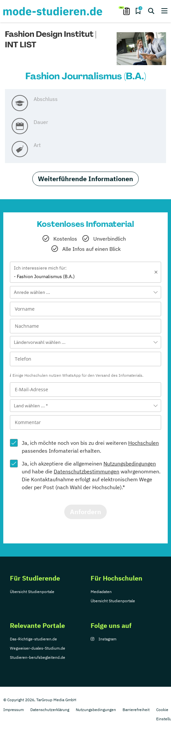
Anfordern (85, 511)
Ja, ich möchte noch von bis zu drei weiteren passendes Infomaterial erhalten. (90, 447)
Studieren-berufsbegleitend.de (37, 657)
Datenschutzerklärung (49, 709)
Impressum (13, 709)
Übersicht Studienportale (32, 591)
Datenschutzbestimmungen (86, 471)
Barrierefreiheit (136, 709)
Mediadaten (101, 591)
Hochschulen (143, 443)
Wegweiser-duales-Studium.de (37, 648)
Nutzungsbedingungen (129, 463)
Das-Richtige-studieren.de (33, 638)
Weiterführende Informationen (85, 178)
